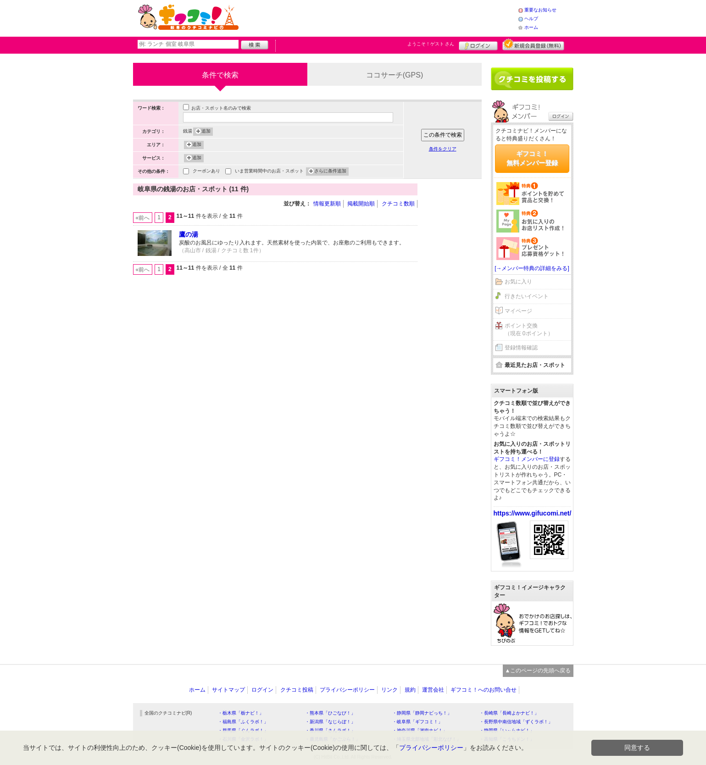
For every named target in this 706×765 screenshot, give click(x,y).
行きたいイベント (527, 296)
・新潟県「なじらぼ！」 (330, 721)
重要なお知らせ (540, 9)
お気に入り (518, 281)
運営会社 (433, 690)
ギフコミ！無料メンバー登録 (532, 158)
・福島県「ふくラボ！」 (243, 721)
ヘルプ (531, 18)
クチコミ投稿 (296, 690)
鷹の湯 (188, 234)
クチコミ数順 (398, 203)
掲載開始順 (361, 203)
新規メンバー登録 (533, 44)
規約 (410, 690)
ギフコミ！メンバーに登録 (527, 459)
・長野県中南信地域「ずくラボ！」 (516, 721)
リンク (389, 690)
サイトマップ (228, 690)
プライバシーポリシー (347, 690)
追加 (206, 131)
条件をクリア (442, 148)
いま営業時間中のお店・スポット (269, 171)
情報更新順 (327, 203)
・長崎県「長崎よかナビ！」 (509, 712)
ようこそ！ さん (431, 43)
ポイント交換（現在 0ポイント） (529, 329)
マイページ (518, 311)
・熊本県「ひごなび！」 (330, 712)
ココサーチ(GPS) (394, 75)
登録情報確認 (521, 347)
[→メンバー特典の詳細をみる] (532, 268)
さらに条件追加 (330, 171)
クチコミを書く (532, 78)
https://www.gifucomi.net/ (533, 513)
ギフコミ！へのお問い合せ (483, 690)
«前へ (143, 218)
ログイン (478, 44)
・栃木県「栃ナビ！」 (241, 712)
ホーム (531, 27)
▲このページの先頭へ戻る (538, 670)
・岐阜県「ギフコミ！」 (417, 721)
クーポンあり (206, 171)
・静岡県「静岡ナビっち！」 (422, 712)
